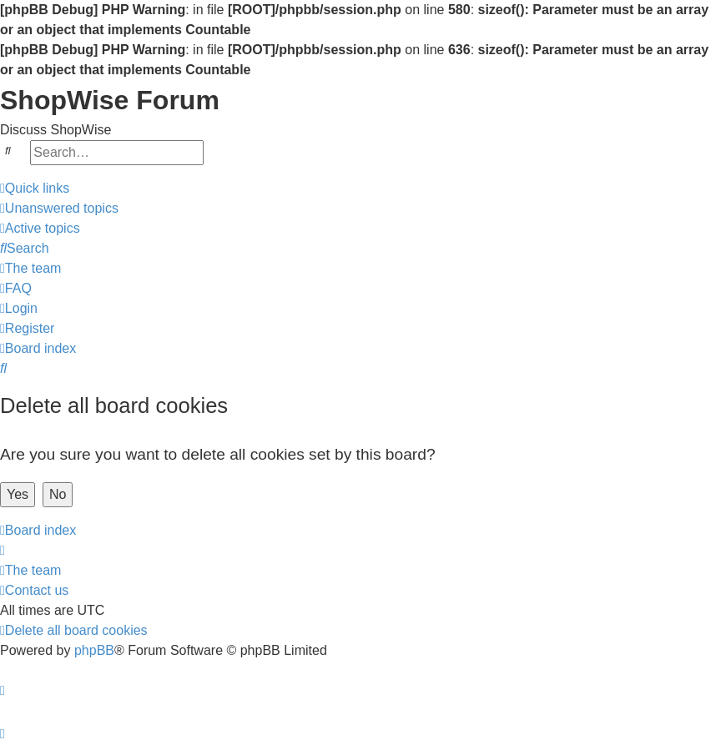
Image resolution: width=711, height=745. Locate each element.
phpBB (94, 650)
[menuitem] (59, 209)
